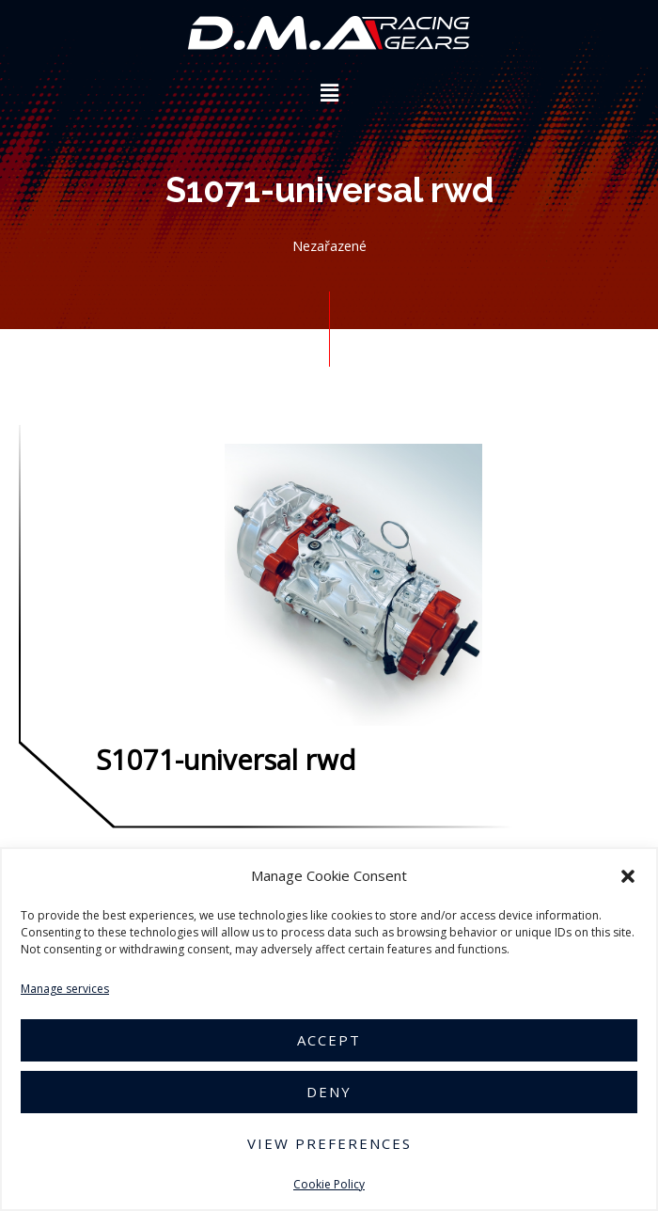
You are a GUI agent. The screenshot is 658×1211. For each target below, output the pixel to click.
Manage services (65, 989)
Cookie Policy (329, 1184)
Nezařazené (329, 245)
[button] (628, 876)
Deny (329, 1091)
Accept (329, 1039)
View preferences (329, 1143)
